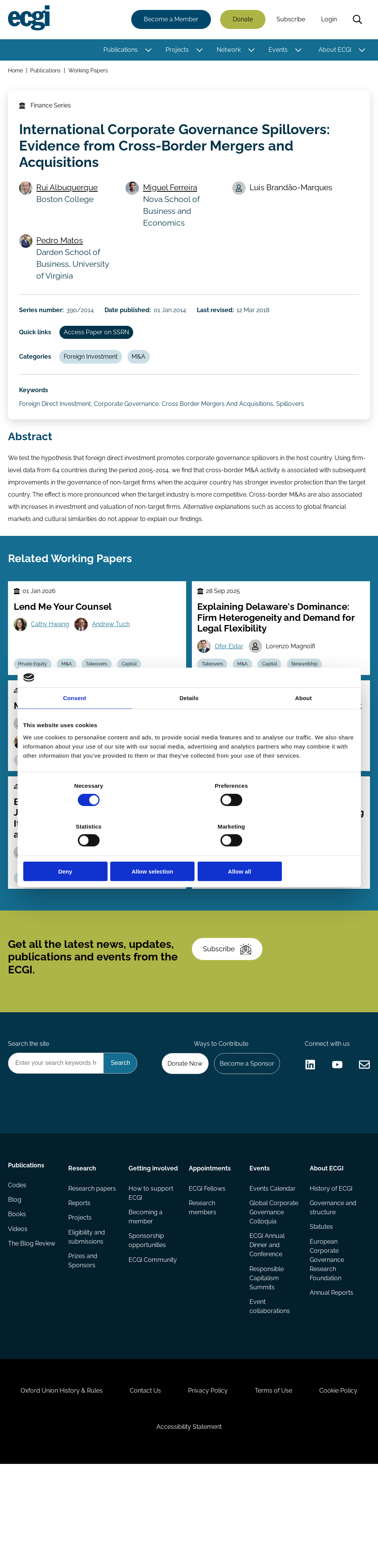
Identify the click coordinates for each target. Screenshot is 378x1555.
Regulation (278, 916)
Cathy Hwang (52, 651)
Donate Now (180, 1117)
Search (356, 20)
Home (16, 72)
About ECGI (333, 50)
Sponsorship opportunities (147, 1314)
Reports (80, 1266)
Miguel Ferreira (172, 194)
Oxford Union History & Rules (89, 1474)
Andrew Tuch (114, 651)
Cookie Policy (141, 1513)
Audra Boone (320, 878)
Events (276, 50)
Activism (56, 916)
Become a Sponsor (244, 1117)
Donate (242, 20)
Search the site (29, 1096)
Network (228, 50)
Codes (18, 1251)
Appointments (210, 1230)
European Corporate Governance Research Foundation (326, 1325)
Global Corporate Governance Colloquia (266, 1280)
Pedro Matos (62, 248)
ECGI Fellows (207, 1251)
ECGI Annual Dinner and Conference (266, 1318)
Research (83, 1230)
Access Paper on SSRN (100, 344)
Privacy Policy (242, 1474)
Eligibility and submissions (87, 1302)
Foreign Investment (94, 370)
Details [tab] (189, 718)
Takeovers (240, 916)
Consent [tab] (74, 718)
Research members (203, 1271)
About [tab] (303, 718)
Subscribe (289, 20)
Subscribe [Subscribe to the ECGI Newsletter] (230, 996)
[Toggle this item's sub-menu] (147, 51)
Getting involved (141, 1234)
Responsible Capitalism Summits (266, 1352)
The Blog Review (32, 1312)
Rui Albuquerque (70, 194)
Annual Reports (330, 1358)
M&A (144, 370)
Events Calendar (272, 1251)
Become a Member (170, 20)
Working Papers (89, 72)
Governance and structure (332, 1271)
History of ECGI (330, 1251)
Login (328, 20)
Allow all (300, 851)
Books (18, 1282)
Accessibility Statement (223, 1513)
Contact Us (176, 1474)
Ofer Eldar (230, 673)
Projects (176, 50)
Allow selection (189, 851)
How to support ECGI (151, 1265)
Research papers (93, 1251)
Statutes (320, 1291)
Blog (16, 1266)
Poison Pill (91, 916)
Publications (119, 50)
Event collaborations (269, 1381)
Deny (78, 851)
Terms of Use (311, 1474)
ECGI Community (145, 1338)
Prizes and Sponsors (83, 1326)
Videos (19, 1297)
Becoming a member (146, 1289)
